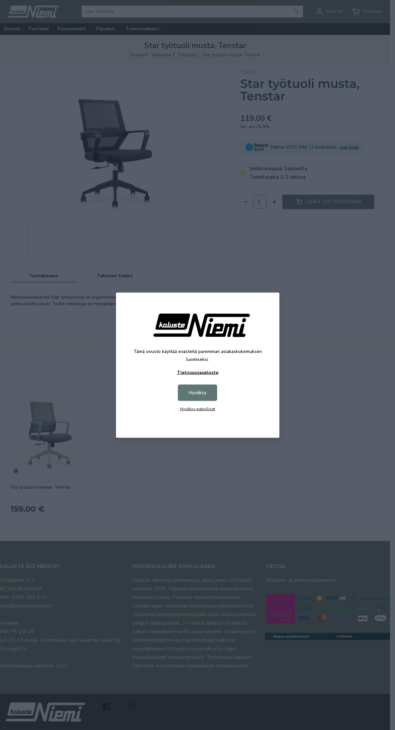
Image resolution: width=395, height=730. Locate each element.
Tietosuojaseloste (197, 372)
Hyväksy (197, 392)
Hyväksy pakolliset (197, 408)
